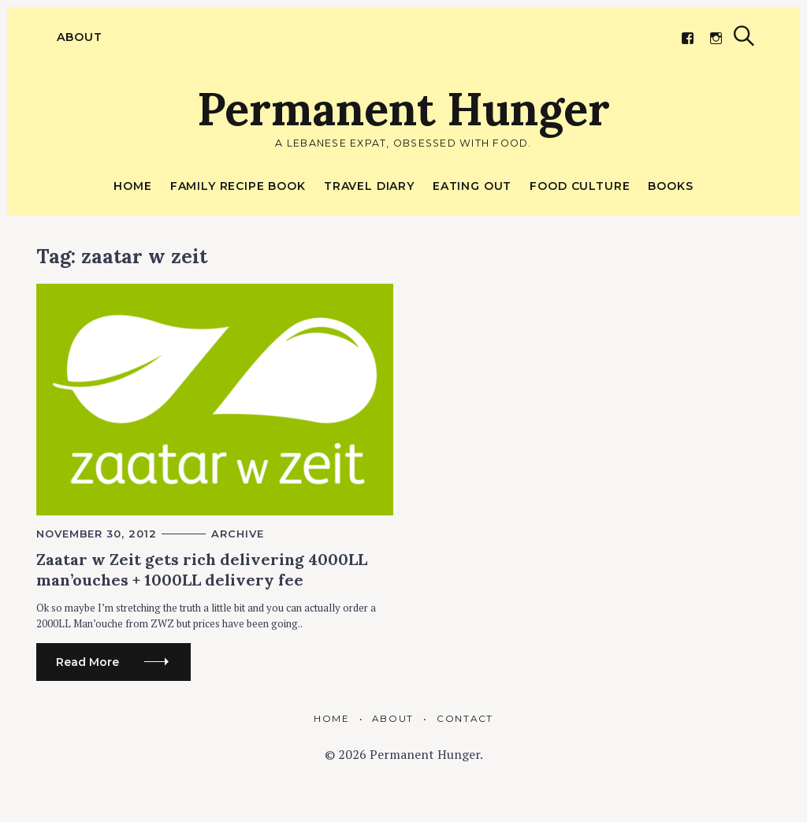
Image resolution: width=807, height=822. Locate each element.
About (75, 37)
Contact (465, 718)
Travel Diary (369, 186)
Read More (87, 662)
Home (132, 186)
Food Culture (580, 186)
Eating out (472, 186)
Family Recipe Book (238, 186)
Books (670, 186)
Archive (237, 533)
